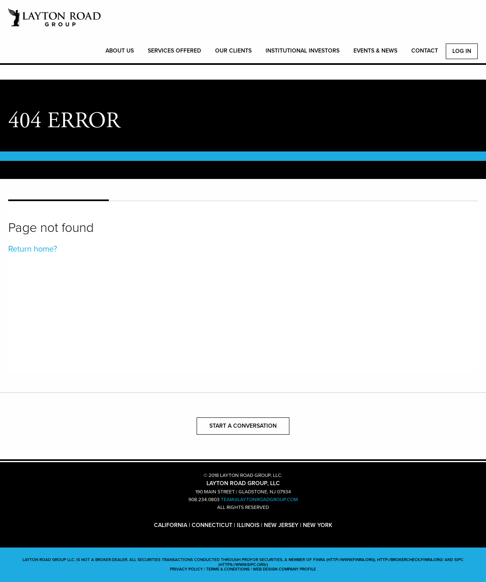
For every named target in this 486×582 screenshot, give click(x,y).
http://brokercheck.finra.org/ (410, 559)
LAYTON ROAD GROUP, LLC (54, 21)
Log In (461, 51)
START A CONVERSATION (243, 425)
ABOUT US (119, 50)
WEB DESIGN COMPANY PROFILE (284, 569)
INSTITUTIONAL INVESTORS (302, 50)
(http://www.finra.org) (350, 559)
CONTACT (424, 50)
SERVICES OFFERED (174, 50)
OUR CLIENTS (233, 50)
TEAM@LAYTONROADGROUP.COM (259, 499)
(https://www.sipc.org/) (243, 564)
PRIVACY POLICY (186, 569)
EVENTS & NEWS (375, 50)
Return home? (32, 249)
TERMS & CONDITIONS (228, 569)
